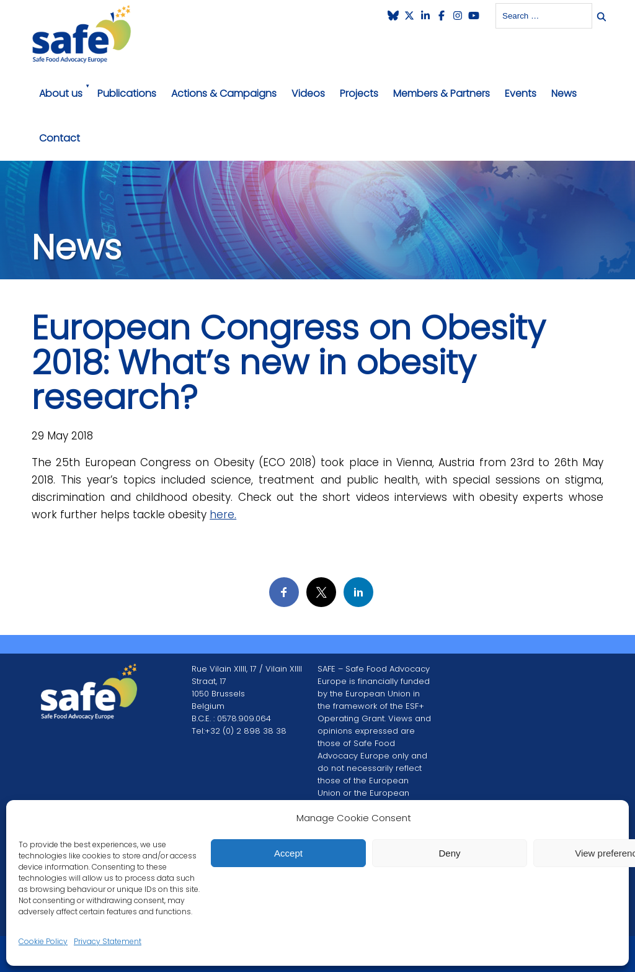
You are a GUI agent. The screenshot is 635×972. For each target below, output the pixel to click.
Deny (449, 853)
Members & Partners (441, 93)
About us (60, 93)
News (564, 93)
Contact (59, 138)
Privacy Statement (107, 941)
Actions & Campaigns (224, 93)
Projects (359, 93)
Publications (126, 93)
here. (223, 514)
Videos (308, 93)
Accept (288, 853)
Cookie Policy (43, 941)
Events (520, 93)
